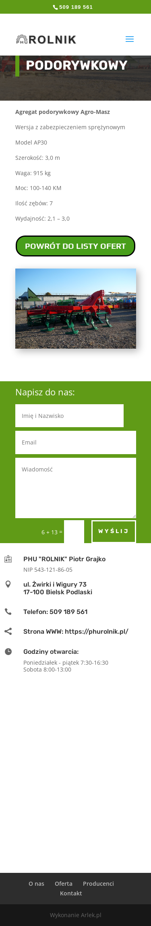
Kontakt (71, 893)
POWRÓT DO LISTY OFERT (75, 245)
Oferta (63, 883)
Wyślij (113, 531)
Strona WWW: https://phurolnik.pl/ (75, 631)
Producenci (98, 883)
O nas (36, 883)
